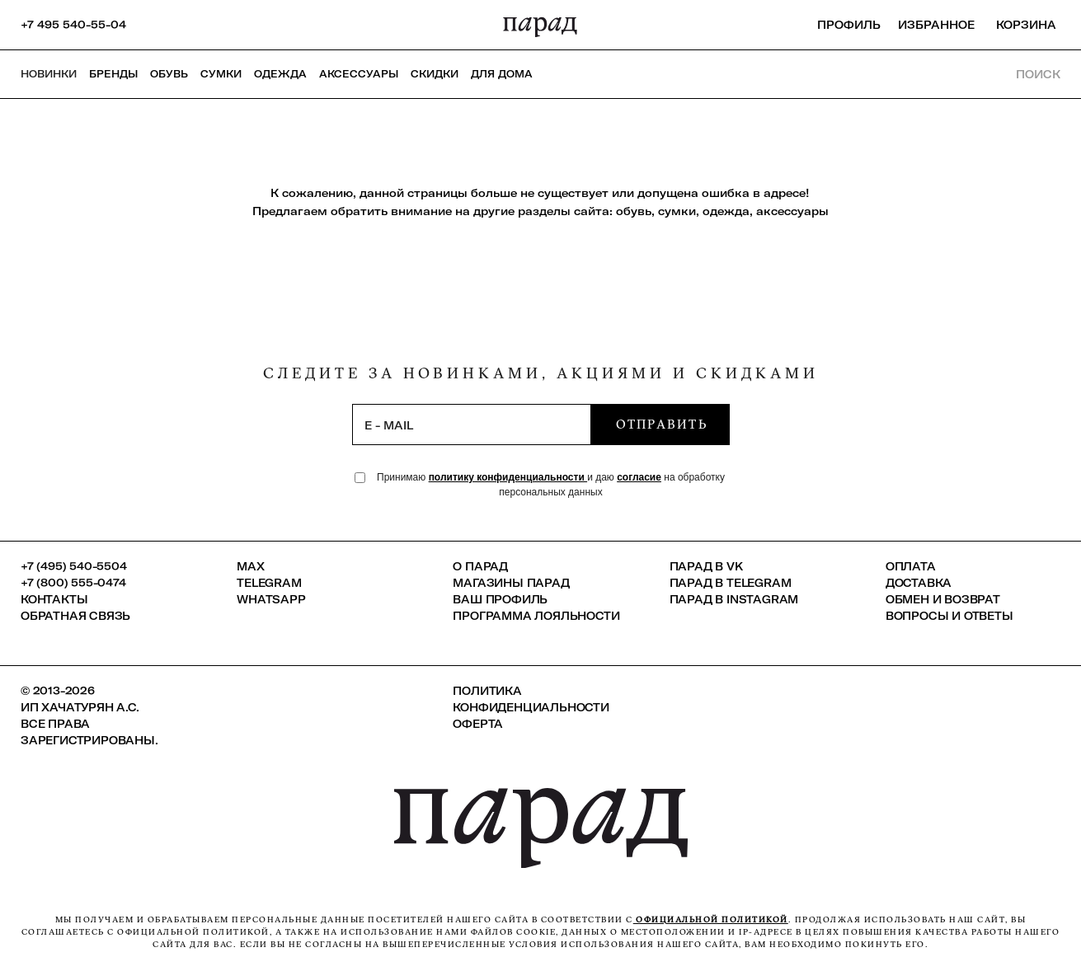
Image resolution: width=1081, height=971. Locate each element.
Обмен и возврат (943, 599)
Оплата (911, 566)
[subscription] (471, 424)
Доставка (919, 582)
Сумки (221, 74)
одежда (726, 211)
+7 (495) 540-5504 (74, 566)
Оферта (478, 723)
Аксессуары (358, 74)
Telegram (269, 582)
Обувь (169, 74)
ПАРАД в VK (706, 566)
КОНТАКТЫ (54, 599)
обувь (633, 211)
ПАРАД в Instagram (734, 599)
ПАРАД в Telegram (731, 582)
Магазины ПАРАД (511, 582)
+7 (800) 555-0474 (73, 582)
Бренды (113, 74)
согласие (639, 477)
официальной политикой (710, 919)
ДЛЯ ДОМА (502, 74)
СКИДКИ (434, 74)
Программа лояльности (536, 615)
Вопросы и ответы (949, 615)
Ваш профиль (500, 599)
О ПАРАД (480, 566)
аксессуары (792, 211)
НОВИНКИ (49, 74)
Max (250, 566)
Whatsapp (271, 599)
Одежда (280, 74)
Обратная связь (75, 615)
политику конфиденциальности (508, 477)
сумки (677, 211)
